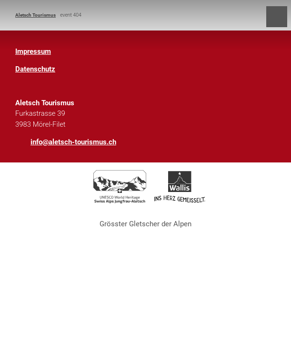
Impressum (33, 51)
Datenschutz (35, 69)
